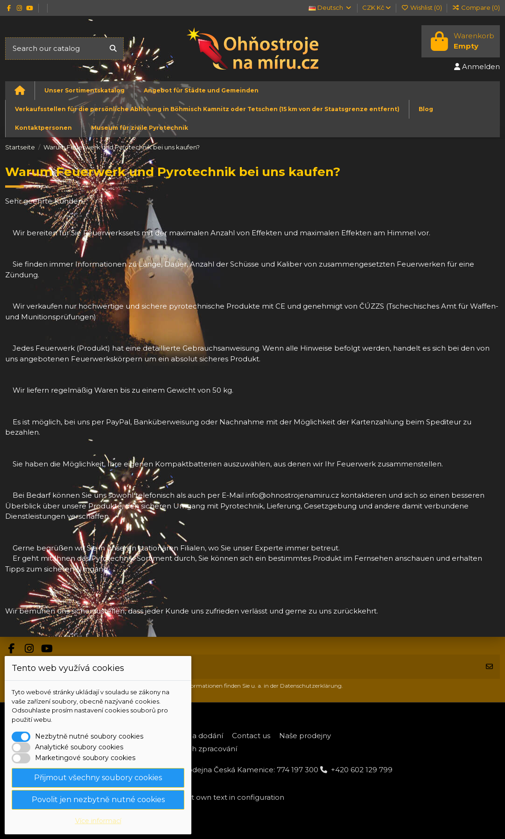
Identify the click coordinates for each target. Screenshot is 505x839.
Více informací (98, 821)
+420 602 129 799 (362, 769)
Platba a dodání (195, 735)
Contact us (251, 735)
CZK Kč (376, 7)
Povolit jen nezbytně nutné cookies (98, 799)
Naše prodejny (305, 735)
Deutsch (330, 7)
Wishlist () (422, 7)
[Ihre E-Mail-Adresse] (242, 667)
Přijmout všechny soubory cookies (98, 777)
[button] (84, 90)
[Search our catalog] (113, 48)
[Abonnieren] (489, 667)
